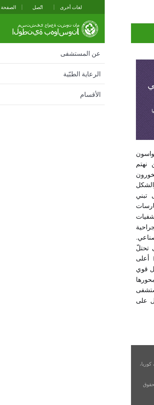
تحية (142, 33)
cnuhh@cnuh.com (84, 377)
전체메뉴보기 (10, 11)
